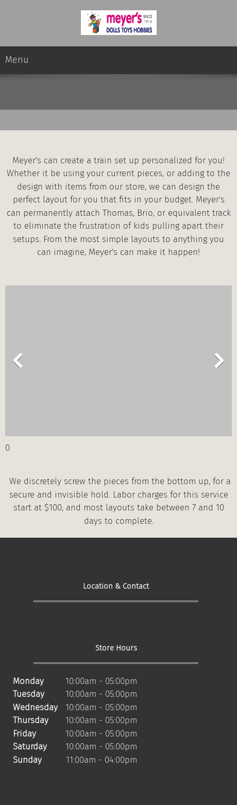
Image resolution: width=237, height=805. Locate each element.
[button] (118, 363)
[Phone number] (36, 623)
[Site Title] (119, 23)
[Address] (20, 623)
